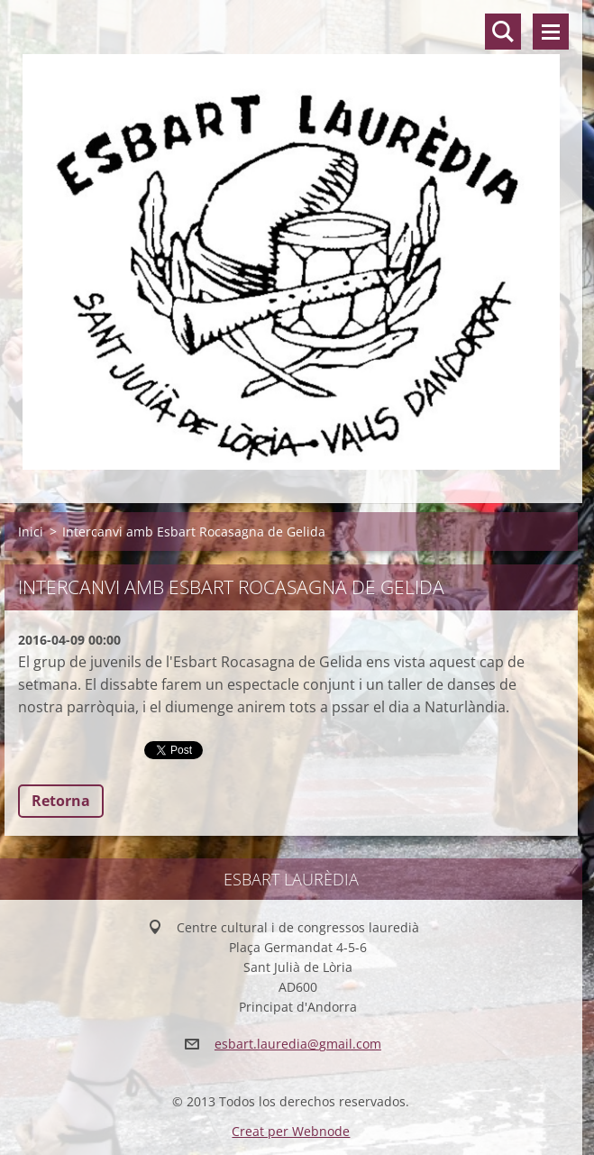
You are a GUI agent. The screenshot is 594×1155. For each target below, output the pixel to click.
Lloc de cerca (503, 32)
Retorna (61, 801)
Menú (551, 32)
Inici (30, 531)
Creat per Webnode (291, 1131)
